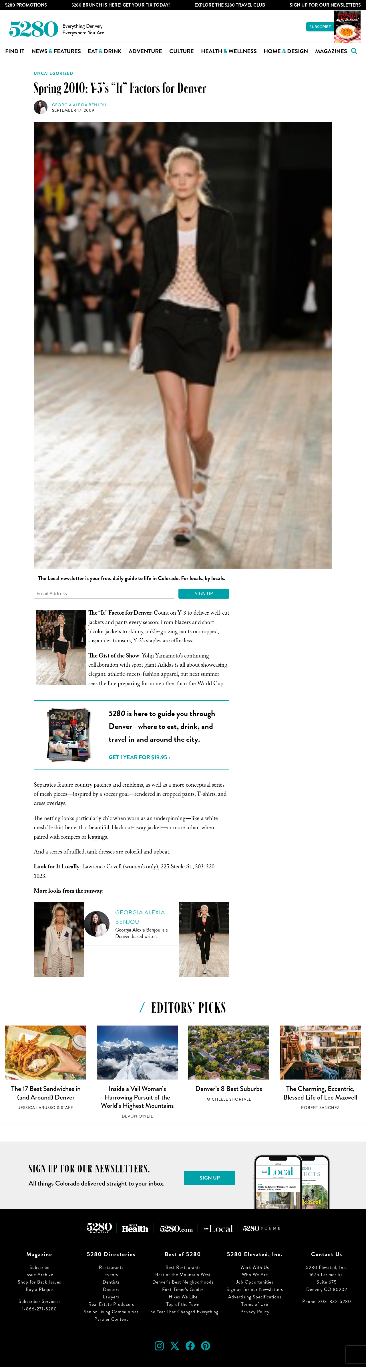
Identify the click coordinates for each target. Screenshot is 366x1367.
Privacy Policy (254, 1311)
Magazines (331, 51)
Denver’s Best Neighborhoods (183, 1282)
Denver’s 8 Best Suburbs (228, 1089)
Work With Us (254, 1267)
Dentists (111, 1282)
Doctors (111, 1289)
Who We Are (255, 1274)
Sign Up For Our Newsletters (325, 5)
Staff (67, 1107)
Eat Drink (105, 51)
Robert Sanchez (320, 1107)
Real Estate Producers (111, 1304)
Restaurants (111, 1267)
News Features (56, 51)
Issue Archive (39, 1274)
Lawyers (111, 1297)
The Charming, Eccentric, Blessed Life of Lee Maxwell (320, 1093)
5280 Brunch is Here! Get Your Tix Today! (120, 5)
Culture (181, 51)
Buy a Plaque (39, 1289)
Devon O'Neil (137, 1116)
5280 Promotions (26, 5)
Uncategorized (53, 73)
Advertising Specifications (254, 1297)
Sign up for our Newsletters (254, 1289)
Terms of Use (254, 1304)
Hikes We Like (183, 1297)
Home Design (286, 51)
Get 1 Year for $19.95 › (139, 757)
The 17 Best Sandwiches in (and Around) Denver (46, 1093)
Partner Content (111, 1319)
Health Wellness (229, 51)
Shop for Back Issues (39, 1282)
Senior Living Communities (111, 1311)
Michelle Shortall (229, 1099)
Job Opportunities (254, 1282)
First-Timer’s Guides (183, 1289)
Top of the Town (183, 1304)
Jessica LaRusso (37, 1107)
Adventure (145, 51)
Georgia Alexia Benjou (79, 105)
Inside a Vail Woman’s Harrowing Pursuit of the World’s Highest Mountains (137, 1097)
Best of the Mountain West (183, 1274)
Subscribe (320, 27)
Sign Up (204, 593)
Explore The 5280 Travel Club (229, 5)
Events (111, 1274)
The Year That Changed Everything (183, 1311)
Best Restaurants (183, 1267)
